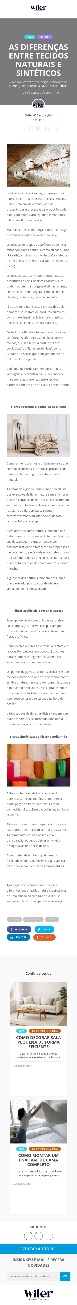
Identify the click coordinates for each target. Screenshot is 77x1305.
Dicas (30, 37)
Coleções (45, 37)
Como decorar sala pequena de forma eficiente (38, 1042)
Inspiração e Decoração (44, 1031)
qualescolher (33, 919)
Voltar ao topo (38, 1248)
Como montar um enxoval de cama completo (38, 1160)
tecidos (52, 919)
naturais (14, 919)
